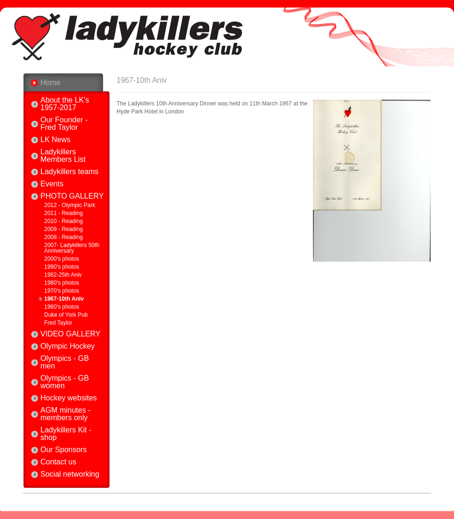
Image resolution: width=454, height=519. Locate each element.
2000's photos (61, 259)
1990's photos (61, 267)
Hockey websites (68, 398)
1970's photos (61, 291)
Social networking (69, 474)
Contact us (58, 462)
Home (50, 83)
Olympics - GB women (64, 382)
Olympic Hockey (67, 346)
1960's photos (61, 307)
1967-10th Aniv (64, 299)
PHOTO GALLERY (72, 196)
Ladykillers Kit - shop (65, 433)
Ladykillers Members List (63, 155)
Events (51, 184)
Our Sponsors (63, 450)
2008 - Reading (63, 237)
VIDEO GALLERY (70, 334)
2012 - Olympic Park (69, 205)
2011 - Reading (63, 213)
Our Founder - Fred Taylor (63, 123)
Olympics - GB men (64, 362)
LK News (55, 140)
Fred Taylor (58, 323)
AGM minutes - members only (65, 414)
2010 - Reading (63, 221)
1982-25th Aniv (63, 275)
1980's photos (61, 283)
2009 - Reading (63, 229)
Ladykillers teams (69, 172)
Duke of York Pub (66, 315)
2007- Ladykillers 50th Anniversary (71, 248)
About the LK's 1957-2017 (64, 104)
